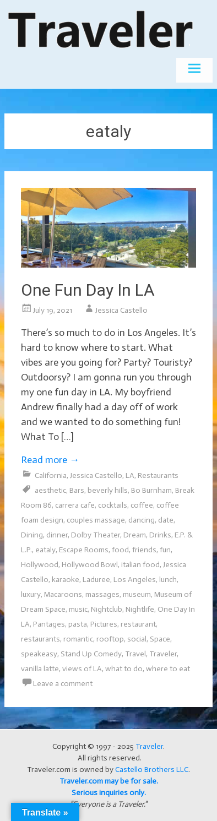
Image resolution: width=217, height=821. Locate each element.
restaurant (138, 624)
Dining (32, 535)
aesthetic (50, 490)
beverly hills (108, 490)
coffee (142, 505)
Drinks (160, 535)
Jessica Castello (121, 310)
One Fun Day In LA (88, 290)
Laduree (96, 579)
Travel (135, 654)
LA (130, 475)
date (165, 520)
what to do (124, 668)
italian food (140, 564)
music (78, 609)
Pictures (103, 624)
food (120, 549)
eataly (45, 549)
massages (102, 594)
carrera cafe (75, 505)
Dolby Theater (95, 535)
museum (137, 594)
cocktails (112, 505)
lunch (168, 579)
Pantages (49, 624)
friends (144, 549)
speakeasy (39, 654)
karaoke (65, 579)
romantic (78, 639)
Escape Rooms (84, 549)
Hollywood (39, 564)
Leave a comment (63, 683)
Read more (50, 460)
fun (165, 549)
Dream (134, 535)
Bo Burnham (151, 490)
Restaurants (158, 475)
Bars (76, 490)
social (137, 639)
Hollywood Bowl (90, 564)
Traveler (163, 654)
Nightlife (140, 609)
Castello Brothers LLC (151, 769)
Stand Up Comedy (91, 654)
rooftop (110, 639)
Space (160, 639)
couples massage (96, 520)
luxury (31, 594)
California (51, 475)
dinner (57, 535)
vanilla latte (40, 668)
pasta (77, 624)
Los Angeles (134, 579)
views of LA (82, 668)
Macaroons (63, 594)
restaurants (40, 639)
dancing (141, 520)
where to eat (168, 668)
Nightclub (106, 609)
